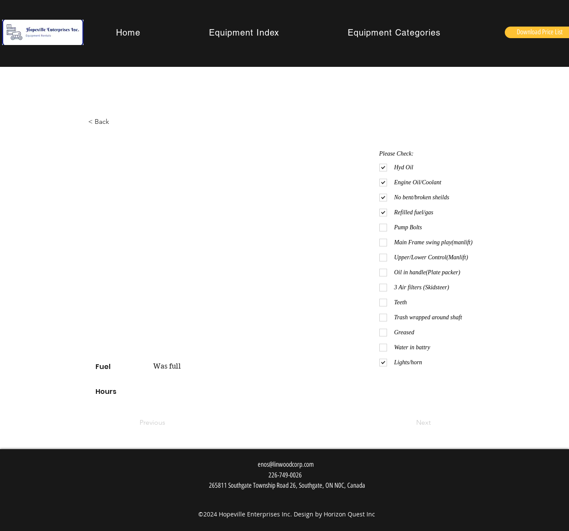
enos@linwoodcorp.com (286, 464)
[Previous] (168, 422)
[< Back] (104, 121)
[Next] (409, 422)
